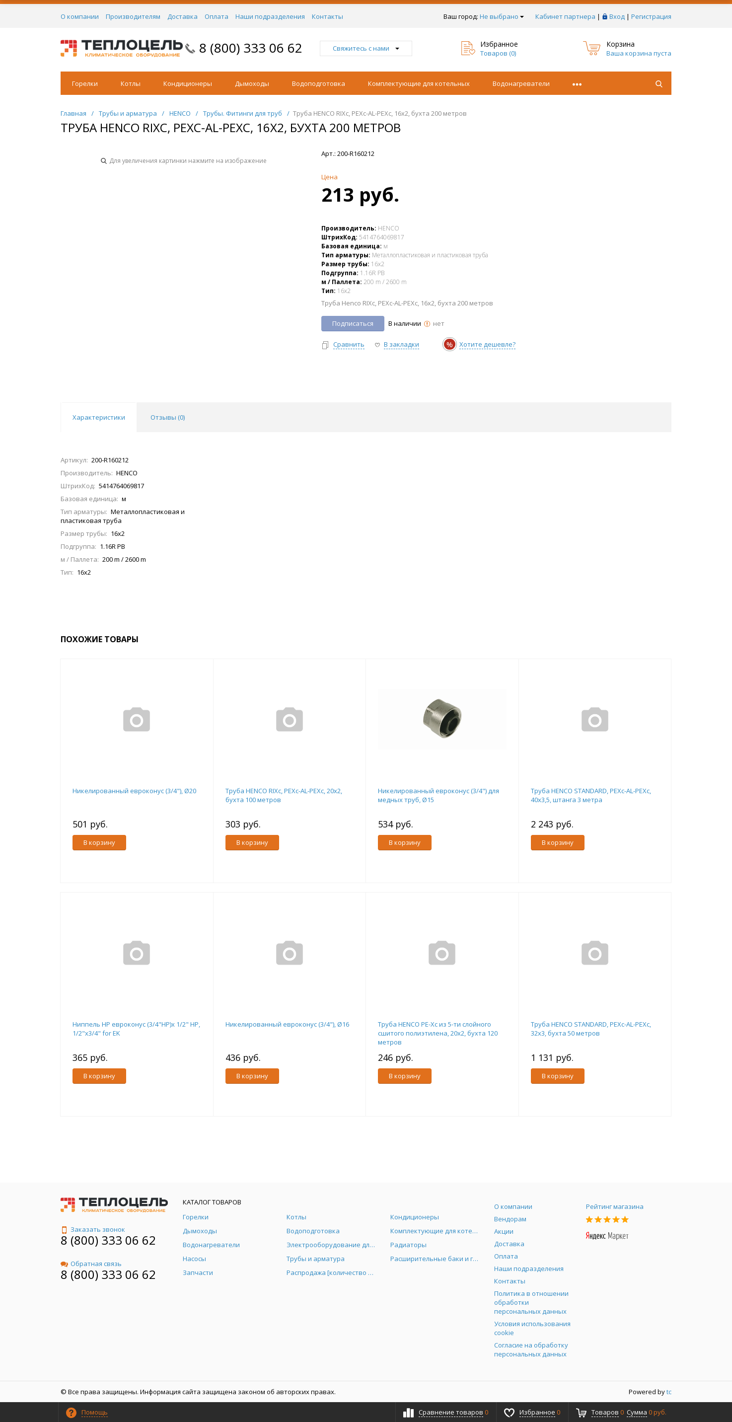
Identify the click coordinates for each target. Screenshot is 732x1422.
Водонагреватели (521, 83)
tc (668, 1391)
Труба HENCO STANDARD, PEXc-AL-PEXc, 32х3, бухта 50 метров (591, 1029)
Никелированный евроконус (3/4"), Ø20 (134, 790)
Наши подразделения (270, 16)
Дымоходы (252, 83)
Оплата (216, 16)
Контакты (327, 16)
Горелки (85, 83)
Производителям (133, 16)
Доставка (182, 16)
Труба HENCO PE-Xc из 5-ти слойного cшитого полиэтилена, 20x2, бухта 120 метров (438, 1033)
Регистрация (651, 16)
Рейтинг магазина (615, 1206)
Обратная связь (91, 1263)
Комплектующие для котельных (419, 83)
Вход (617, 16)
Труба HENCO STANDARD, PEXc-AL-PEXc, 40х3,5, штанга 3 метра (591, 795)
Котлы (131, 83)
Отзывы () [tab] (167, 417)
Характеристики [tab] (99, 417)
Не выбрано (502, 16)
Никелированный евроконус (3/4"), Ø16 (287, 1024)
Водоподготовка (318, 83)
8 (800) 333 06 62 (250, 48)
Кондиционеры (187, 83)
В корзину (99, 842)
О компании (80, 16)
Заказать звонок (93, 1229)
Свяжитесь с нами (366, 48)
